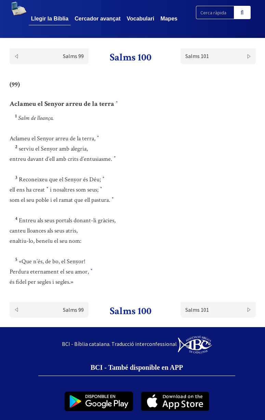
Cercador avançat (97, 19)
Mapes (168, 19)
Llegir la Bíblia (49, 19)
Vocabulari (141, 19)
